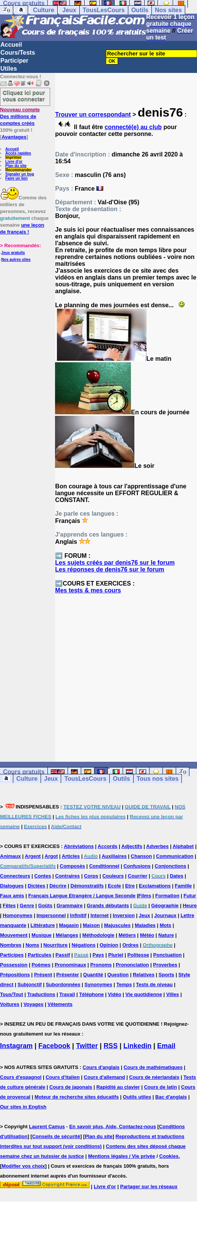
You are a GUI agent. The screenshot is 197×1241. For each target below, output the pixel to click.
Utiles (8, 68)
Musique (42, 935)
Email (166, 1046)
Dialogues (12, 886)
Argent (33, 856)
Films (144, 895)
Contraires (67, 876)
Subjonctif (29, 984)
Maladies (145, 925)
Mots (165, 925)
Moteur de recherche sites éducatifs (77, 1097)
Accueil (11, 44)
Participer (14, 60)
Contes (42, 876)
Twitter (87, 1046)
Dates (176, 876)
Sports (166, 974)
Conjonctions (170, 866)
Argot (51, 856)
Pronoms (101, 965)
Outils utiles (137, 1097)
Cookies (169, 1156)
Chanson (141, 856)
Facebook (54, 1046)
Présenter (67, 974)
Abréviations (79, 846)
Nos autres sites (15, 259)
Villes (172, 994)
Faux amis (12, 895)
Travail (67, 994)
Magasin (69, 925)
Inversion (124, 915)
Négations (84, 945)
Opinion (108, 945)
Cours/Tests (17, 52)
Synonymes (98, 984)
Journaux (165, 915)
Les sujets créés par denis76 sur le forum (115, 562)
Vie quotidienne (143, 994)
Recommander (18, 170)
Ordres (130, 945)
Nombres (10, 945)
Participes (12, 955)
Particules (39, 955)
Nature (166, 935)
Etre (130, 886)
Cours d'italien (63, 1077)
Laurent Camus (47, 1126)
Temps (124, 984)
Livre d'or (13, 161)
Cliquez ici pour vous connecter (24, 95)
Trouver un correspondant (93, 114)
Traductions (41, 994)
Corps (91, 876)
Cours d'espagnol (20, 1077)
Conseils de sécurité (56, 1136)
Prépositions (15, 974)
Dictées (36, 886)
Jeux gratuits (13, 253)
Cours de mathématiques (153, 1067)
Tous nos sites (158, 778)
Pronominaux (70, 965)
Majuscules (117, 925)
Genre (27, 905)
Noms (32, 945)
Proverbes (165, 965)
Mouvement (13, 935)
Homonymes (17, 915)
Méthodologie (98, 935)
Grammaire (70, 905)
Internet (100, 915)
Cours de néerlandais (154, 1077)
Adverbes (157, 846)
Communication (174, 856)
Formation (167, 895)
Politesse (138, 955)
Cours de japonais (70, 1087)
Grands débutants (108, 905)
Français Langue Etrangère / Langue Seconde (81, 895)
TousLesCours (104, 10)
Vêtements (59, 1004)
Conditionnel (104, 866)
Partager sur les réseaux (148, 1186)
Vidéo (114, 994)
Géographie (164, 905)
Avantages (14, 137)
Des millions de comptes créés (20, 116)
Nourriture (55, 945)
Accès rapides (18, 153)
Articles (71, 856)
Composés (72, 866)
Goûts (45, 905)
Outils (139, 10)
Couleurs (113, 876)
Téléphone (91, 994)
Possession (13, 965)
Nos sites (168, 10)
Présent (43, 974)
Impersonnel (51, 915)
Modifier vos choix (23, 1166)
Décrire (57, 886)
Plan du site (16, 166)
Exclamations (155, 886)
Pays (98, 955)
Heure (190, 905)
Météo (147, 935)
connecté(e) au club (133, 127)
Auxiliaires (114, 856)
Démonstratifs (87, 886)
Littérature (42, 925)
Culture (43, 10)
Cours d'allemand (104, 1077)
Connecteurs (15, 876)
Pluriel (115, 955)
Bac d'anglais (171, 1097)
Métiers (127, 935)
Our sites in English (23, 1107)
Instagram (16, 1046)
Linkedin (137, 1046)
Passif (62, 955)
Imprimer (13, 157)
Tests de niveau (154, 984)
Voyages (34, 1004)
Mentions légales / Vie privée (121, 1156)
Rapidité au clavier (118, 1087)
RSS (111, 1046)
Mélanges (67, 935)
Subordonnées (63, 984)
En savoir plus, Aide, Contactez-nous (112, 1126)
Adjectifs (131, 846)
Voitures (9, 1004)
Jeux (69, 10)
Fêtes (9, 905)
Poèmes (41, 965)
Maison (91, 925)
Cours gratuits (23, 772)
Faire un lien (16, 178)
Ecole (114, 886)
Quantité (93, 974)
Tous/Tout (11, 994)
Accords (107, 846)
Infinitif (78, 915)
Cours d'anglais (101, 1067)
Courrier (137, 876)
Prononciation (132, 965)
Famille (183, 886)
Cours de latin (160, 1087)
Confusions (137, 866)
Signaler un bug (19, 174)
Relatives (143, 974)
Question (118, 974)
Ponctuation (167, 955)
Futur (189, 895)
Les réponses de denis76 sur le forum (109, 569)
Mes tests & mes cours (88, 590)
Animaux (10, 856)
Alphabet (183, 846)
